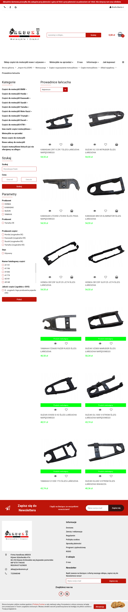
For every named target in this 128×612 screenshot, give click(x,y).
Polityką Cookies (39, 604)
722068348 (15, 573)
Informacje (93, 62)
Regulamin (70, 536)
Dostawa (69, 528)
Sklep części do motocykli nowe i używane (25, 62)
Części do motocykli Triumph (15, 116)
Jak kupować (109, 62)
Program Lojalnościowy (76, 547)
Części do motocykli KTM (14, 125)
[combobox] (54, 89)
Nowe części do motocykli (13, 138)
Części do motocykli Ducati (15, 120)
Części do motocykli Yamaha (15, 107)
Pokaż (19, 299)
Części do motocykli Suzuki (15, 102)
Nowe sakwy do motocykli (13, 142)
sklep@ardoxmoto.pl (19, 569)
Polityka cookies (73, 540)
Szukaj (19, 186)
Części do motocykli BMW (14, 89)
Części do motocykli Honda (15, 94)
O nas (80, 62)
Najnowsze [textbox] (46, 90)
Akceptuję (100, 607)
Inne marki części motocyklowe (16, 129)
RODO (68, 551)
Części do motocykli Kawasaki (16, 98)
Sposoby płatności (73, 543)
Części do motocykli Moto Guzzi (17, 111)
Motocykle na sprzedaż (61, 62)
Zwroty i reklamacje (74, 532)
